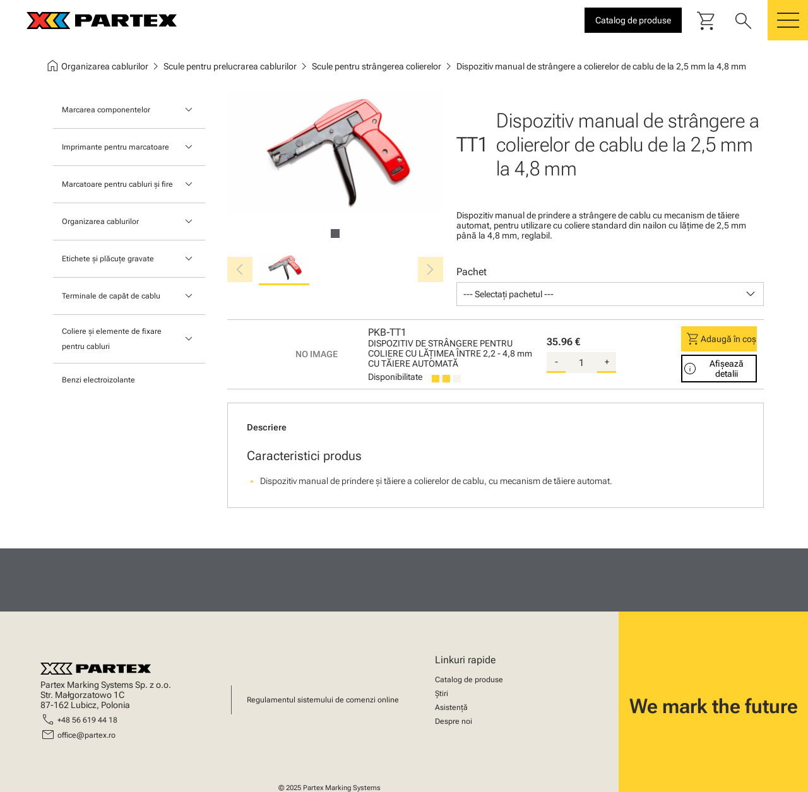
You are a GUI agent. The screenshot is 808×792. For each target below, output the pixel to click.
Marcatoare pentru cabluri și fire (117, 184)
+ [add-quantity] (607, 362)
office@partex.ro (86, 735)
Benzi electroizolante (98, 379)
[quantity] (581, 363)
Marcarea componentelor (106, 109)
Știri (441, 693)
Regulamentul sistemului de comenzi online (323, 699)
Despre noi (453, 721)
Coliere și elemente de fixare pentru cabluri (112, 339)
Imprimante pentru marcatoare (115, 147)
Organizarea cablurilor (100, 221)
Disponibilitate (395, 377)
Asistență (451, 707)
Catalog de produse (469, 679)
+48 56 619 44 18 (87, 720)
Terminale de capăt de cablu (111, 296)
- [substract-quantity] (556, 362)
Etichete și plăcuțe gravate (108, 258)
